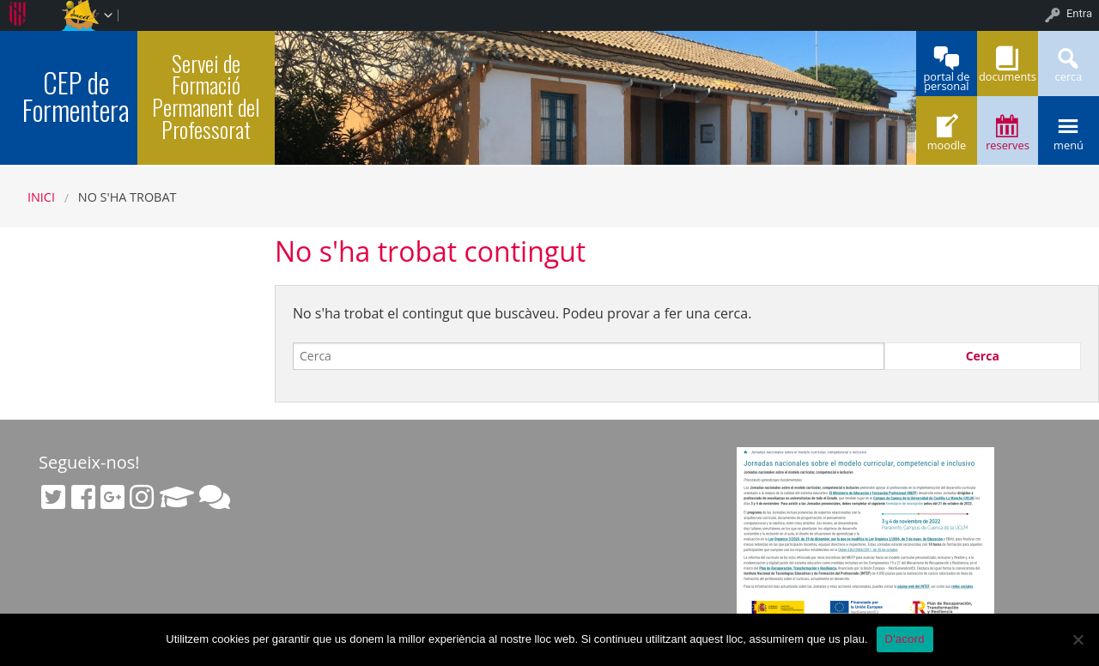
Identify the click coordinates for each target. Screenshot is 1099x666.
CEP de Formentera (76, 96)
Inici (41, 197)
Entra (1079, 13)
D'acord (905, 639)
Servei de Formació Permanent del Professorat (206, 95)
